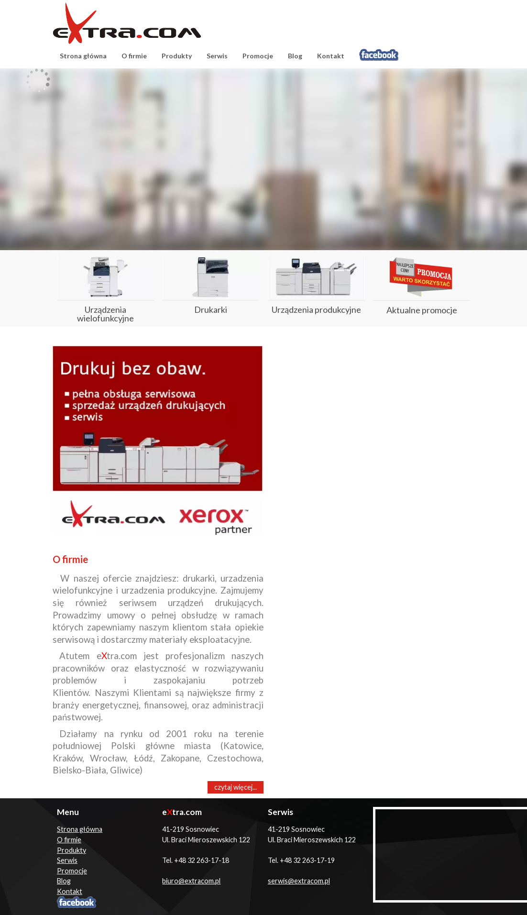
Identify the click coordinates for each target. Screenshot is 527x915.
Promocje (257, 56)
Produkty (177, 56)
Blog (295, 56)
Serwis (217, 56)
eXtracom (127, 23)
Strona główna (83, 56)
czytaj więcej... (235, 787)
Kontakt (330, 56)
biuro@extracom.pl (191, 881)
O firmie (134, 56)
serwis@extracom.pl (299, 881)
